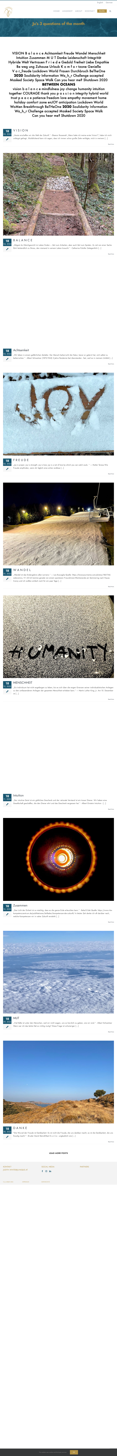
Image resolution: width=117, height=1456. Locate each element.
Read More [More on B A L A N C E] (111, 254)
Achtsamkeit (21, 350)
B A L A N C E (22, 240)
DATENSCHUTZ (45, 1182)
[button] (110, 11)
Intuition (18, 795)
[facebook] (42, 1171)
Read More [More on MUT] (111, 1032)
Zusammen (20, 905)
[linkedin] (50, 1171)
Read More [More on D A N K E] (111, 1142)
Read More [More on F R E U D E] (111, 474)
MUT (16, 1018)
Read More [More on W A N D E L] (111, 587)
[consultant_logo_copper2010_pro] (100, 1171)
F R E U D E (21, 460)
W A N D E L (22, 570)
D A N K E (20, 1128)
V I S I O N (20, 130)
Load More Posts (58, 1153)
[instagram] (46, 1171)
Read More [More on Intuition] (111, 809)
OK (74, 1452)
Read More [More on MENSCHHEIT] (111, 699)
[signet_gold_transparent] (82, 1171)
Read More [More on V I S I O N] (111, 144)
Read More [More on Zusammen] (111, 922)
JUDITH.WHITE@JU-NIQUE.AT (15, 1169)
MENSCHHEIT (22, 682)
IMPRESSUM (25, 1182)
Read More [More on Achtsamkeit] (111, 364)
